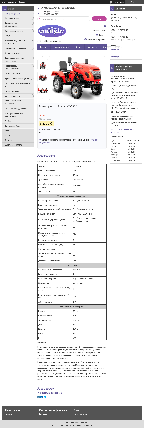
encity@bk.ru (117, 56)
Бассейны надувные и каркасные (15, 42)
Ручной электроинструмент (17, 78)
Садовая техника (12, 18)
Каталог (8, 414)
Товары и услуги (12, 13)
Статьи (8, 130)
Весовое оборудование (16, 108)
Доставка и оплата (13, 144)
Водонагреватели (13, 73)
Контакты (92, 47)
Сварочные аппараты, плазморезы (14, 59)
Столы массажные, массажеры (13, 102)
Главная (44, 47)
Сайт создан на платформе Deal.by (72, 422)
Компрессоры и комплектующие (12, 67)
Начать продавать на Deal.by (13, 2)
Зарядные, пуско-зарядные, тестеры (17, 85)
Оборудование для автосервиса (14, 115)
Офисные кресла (12, 53)
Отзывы (8, 140)
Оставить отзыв (100, 30)
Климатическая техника (15, 48)
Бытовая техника (12, 96)
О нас (7, 135)
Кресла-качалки (12, 91)
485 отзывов (118, 2)
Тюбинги (9, 121)
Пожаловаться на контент (84, 425)
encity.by (115, 49)
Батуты (8, 35)
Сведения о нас (80, 414)
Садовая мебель (12, 126)
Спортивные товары (14, 31)
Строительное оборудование (12, 24)
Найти (99, 19)
